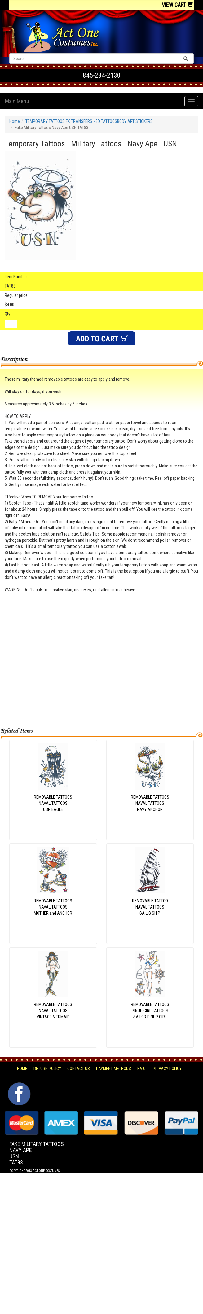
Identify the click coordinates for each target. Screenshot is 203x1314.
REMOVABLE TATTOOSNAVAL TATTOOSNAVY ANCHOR (150, 803)
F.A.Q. (142, 1068)
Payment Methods (113, 1068)
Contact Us (78, 1068)
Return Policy (47, 1068)
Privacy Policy (167, 1068)
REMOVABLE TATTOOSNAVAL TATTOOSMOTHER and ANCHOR (53, 907)
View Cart (177, 5)
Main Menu (17, 101)
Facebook (18, 1085)
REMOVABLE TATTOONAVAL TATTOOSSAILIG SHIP (150, 907)
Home (14, 121)
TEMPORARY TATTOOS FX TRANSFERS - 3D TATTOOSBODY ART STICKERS (89, 121)
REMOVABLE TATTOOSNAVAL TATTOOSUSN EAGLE (53, 803)
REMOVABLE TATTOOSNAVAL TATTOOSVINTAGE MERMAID (53, 1010)
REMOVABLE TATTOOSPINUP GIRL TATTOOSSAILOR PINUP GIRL (150, 1010)
